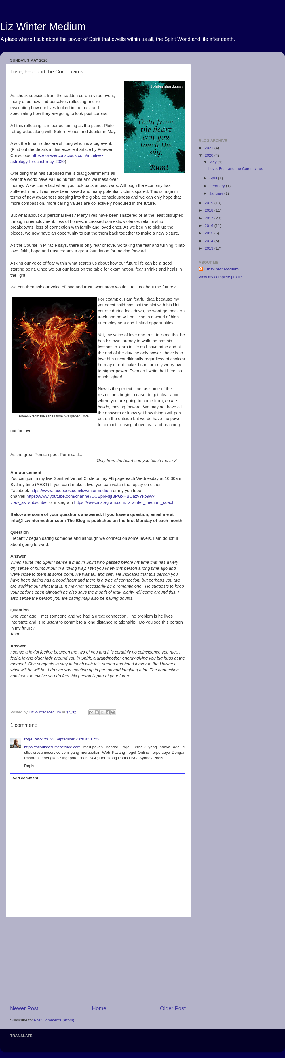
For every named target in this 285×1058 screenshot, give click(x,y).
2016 (209, 225)
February (217, 186)
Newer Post (24, 1008)
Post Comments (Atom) (54, 1020)
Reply (29, 765)
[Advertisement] (98, 961)
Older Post (173, 1008)
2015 (209, 233)
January (216, 193)
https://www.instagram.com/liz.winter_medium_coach (124, 502)
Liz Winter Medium (43, 27)
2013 (209, 248)
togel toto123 (36, 739)
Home (99, 1008)
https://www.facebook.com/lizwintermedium (70, 490)
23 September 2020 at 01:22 (74, 739)
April (213, 178)
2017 (209, 218)
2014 (209, 241)
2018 (209, 210)
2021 (209, 148)
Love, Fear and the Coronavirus (235, 168)
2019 (209, 203)
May (213, 162)
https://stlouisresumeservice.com (52, 747)
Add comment (25, 778)
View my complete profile (220, 277)
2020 (209, 155)
